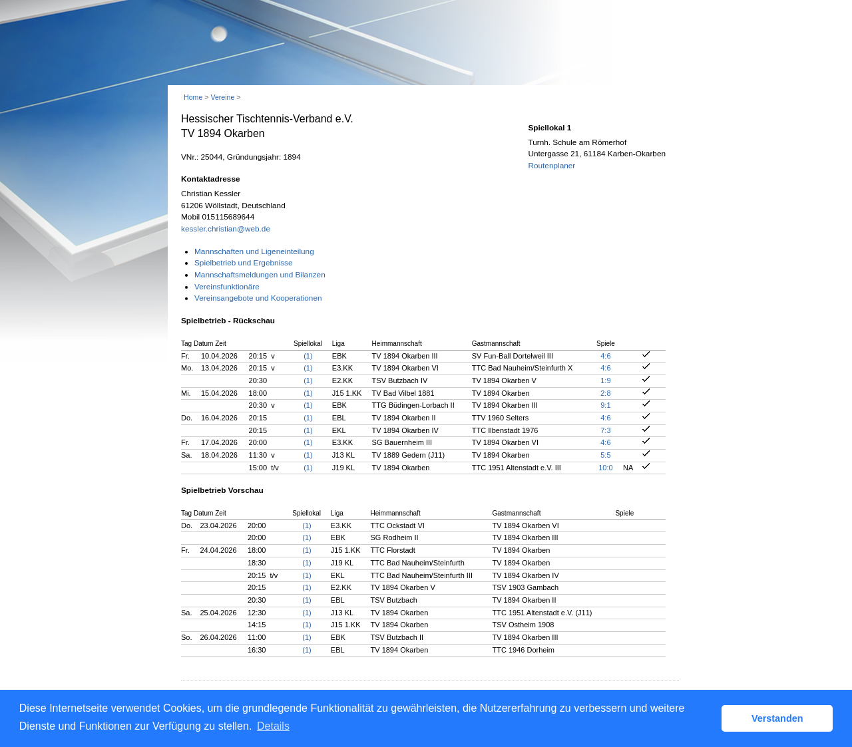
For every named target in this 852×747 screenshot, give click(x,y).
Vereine (222, 97)
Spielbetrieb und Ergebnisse (243, 262)
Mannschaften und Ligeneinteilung (254, 251)
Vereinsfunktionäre (227, 286)
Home (193, 97)
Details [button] (273, 726)
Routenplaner (551, 165)
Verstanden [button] (777, 718)
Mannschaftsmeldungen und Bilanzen (259, 274)
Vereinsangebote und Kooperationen (258, 298)
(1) (308, 356)
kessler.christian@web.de (225, 228)
